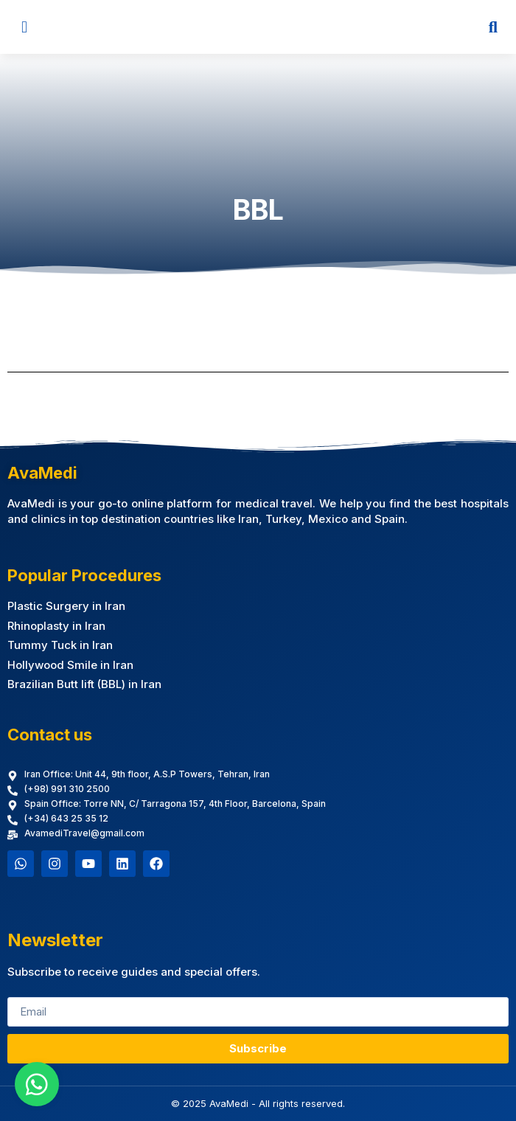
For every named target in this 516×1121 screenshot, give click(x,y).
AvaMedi (42, 472)
